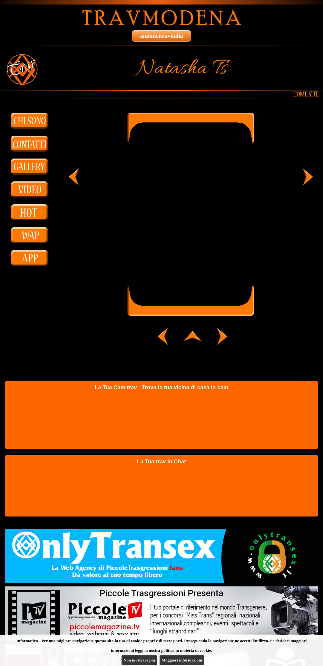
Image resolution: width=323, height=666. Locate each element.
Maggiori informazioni (182, 660)
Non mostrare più (139, 660)
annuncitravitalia (161, 36)
